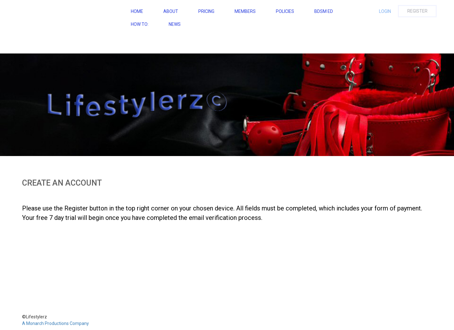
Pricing (206, 11)
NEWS (175, 24)
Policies (285, 11)
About (170, 11)
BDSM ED (323, 11)
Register (417, 11)
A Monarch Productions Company (55, 323)
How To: (139, 24)
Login (385, 11)
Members (245, 11)
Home (137, 11)
